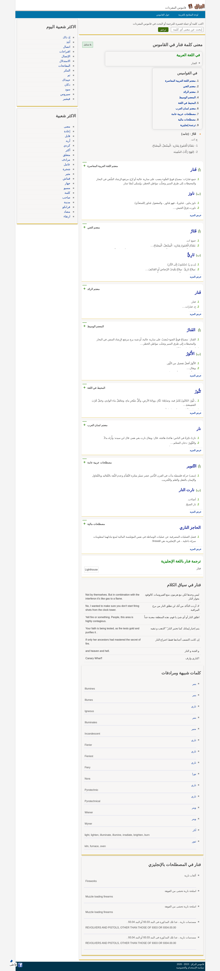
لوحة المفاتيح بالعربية (188, 14)
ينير (193, 684)
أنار (193, 830)
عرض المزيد (195, 215)
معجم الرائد (188, 92)
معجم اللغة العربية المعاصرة (179, 80)
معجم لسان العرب (185, 108)
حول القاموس (162, 14)
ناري (192, 706)
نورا (193, 774)
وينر (193, 807)
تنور (193, 841)
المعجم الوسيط (186, 97)
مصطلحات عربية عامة (183, 114)
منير (193, 729)
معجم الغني (188, 86)
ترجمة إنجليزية (187, 125)
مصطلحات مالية (186, 119)
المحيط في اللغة (186, 103)
